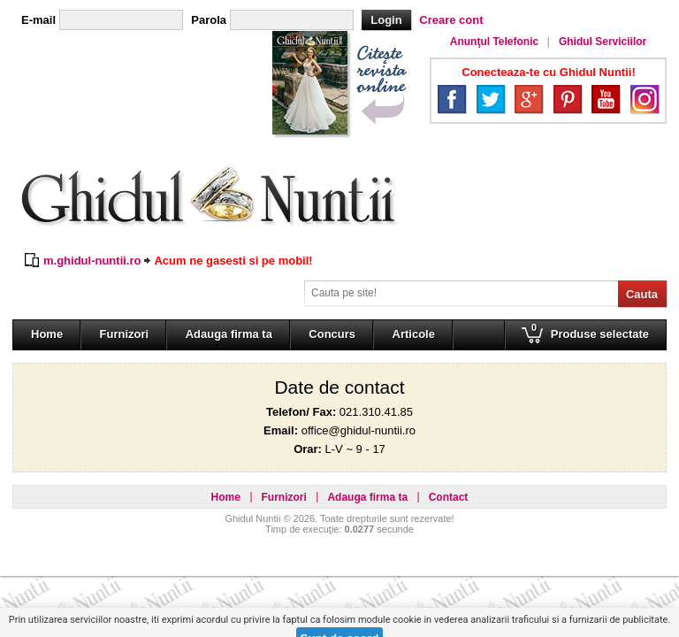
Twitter (491, 99)
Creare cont (451, 20)
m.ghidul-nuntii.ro (92, 260)
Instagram (644, 99)
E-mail (38, 20)
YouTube (605, 99)
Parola (208, 20)
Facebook (452, 99)
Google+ (529, 99)
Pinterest (567, 99)
